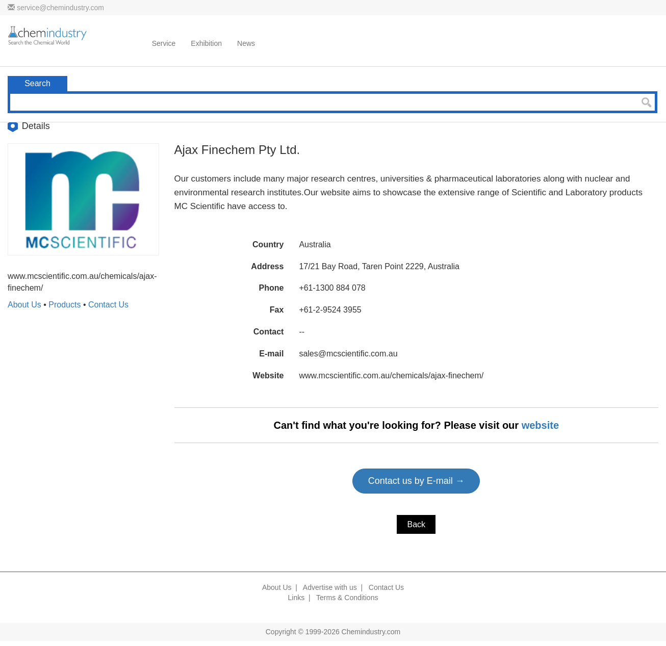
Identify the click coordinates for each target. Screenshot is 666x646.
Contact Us (108, 304)
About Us (24, 304)
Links (296, 597)
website (540, 425)
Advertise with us (330, 587)
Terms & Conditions (347, 597)
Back (416, 524)
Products (64, 304)
